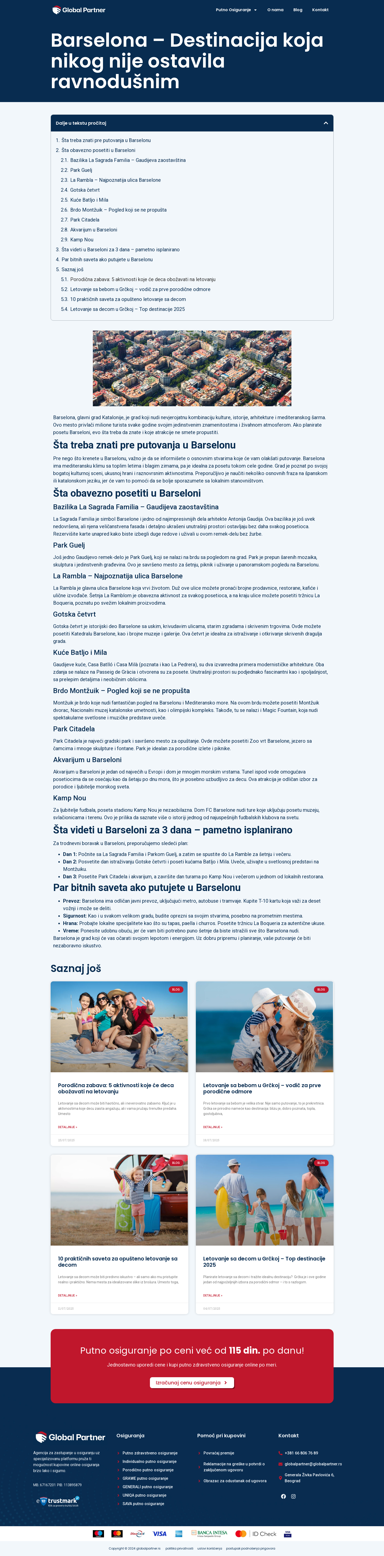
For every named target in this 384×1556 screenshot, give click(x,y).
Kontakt (320, 10)
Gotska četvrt (85, 190)
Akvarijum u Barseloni (93, 230)
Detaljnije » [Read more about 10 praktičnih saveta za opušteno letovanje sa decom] (67, 1295)
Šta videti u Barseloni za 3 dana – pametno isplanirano (121, 250)
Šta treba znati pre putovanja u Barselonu (106, 140)
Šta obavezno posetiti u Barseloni (98, 150)
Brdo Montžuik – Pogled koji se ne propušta (118, 210)
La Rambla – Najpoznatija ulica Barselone (115, 180)
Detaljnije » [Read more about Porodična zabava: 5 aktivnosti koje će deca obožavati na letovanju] (67, 1127)
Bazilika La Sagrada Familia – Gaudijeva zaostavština (128, 160)
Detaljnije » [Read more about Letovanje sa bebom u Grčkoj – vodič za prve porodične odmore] (212, 1127)
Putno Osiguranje (236, 9)
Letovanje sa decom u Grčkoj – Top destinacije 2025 (127, 309)
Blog (297, 10)
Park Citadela (84, 220)
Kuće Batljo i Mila (89, 200)
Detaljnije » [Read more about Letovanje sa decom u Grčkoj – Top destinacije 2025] (212, 1295)
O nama (275, 10)
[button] (325, 122)
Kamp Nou (81, 240)
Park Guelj (81, 170)
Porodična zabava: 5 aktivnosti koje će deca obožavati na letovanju (142, 279)
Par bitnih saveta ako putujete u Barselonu (107, 259)
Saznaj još (72, 269)
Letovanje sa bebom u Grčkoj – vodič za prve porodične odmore (140, 289)
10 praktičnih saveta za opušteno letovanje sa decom (128, 299)
